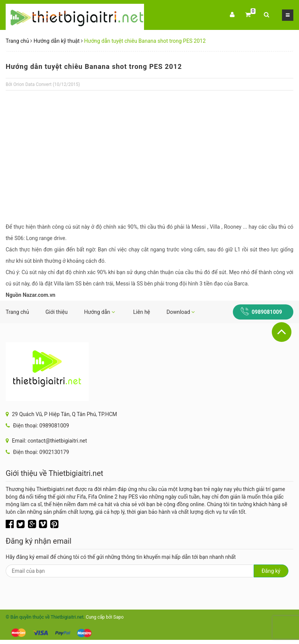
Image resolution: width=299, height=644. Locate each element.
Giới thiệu (56, 312)
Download (181, 312)
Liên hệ (141, 312)
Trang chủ (17, 41)
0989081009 (267, 312)
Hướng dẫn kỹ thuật (57, 41)
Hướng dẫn (99, 312)
